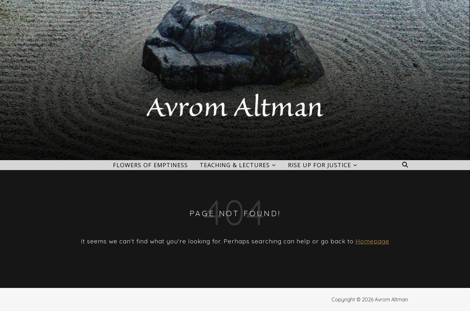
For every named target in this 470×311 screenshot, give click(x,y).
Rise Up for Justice (319, 165)
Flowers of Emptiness (150, 165)
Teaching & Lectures (235, 165)
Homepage (372, 241)
